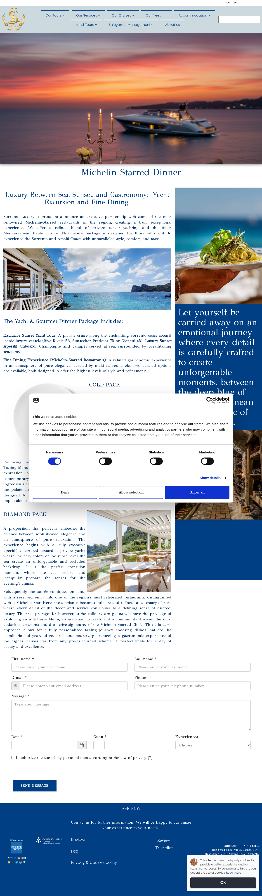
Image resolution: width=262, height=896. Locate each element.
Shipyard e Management (131, 24)
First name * (22, 659)
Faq (74, 851)
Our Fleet (156, 15)
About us (172, 24)
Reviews (78, 839)
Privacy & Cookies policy (94, 862)
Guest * (99, 736)
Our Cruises (123, 15)
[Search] (239, 19)
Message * (20, 696)
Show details (210, 478)
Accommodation (194, 15)
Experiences (186, 736)
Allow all (197, 492)
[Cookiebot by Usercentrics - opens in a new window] (209, 400)
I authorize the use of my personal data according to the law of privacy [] (81, 757)
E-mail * (19, 677)
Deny (65, 492)
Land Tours (86, 24)
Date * (17, 736)
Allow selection (131, 492)
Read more (233, 873)
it (235, 3)
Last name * (145, 659)
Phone (140, 677)
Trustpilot (163, 847)
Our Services (88, 15)
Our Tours (55, 15)
